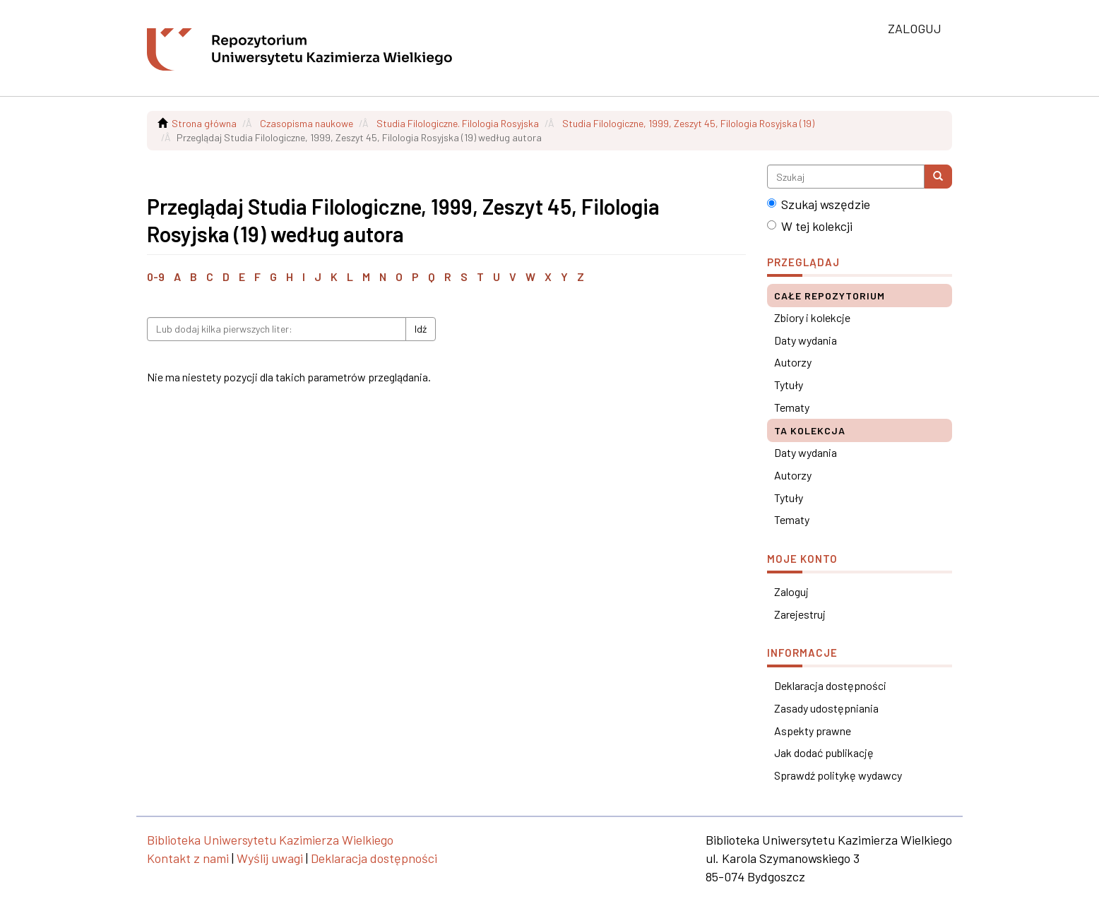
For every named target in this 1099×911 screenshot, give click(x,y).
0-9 (156, 276)
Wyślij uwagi (270, 858)
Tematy (791, 407)
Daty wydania (805, 340)
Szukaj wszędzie (818, 204)
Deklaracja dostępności (830, 685)
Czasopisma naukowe (306, 123)
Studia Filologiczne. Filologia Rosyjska (457, 123)
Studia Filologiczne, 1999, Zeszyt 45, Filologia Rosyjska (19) (688, 123)
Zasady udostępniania (826, 708)
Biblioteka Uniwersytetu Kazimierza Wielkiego (270, 839)
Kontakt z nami (188, 858)
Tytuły (788, 384)
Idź (421, 329)
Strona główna (204, 123)
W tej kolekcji (810, 226)
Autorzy (793, 362)
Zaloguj (791, 591)
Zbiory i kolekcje (812, 317)
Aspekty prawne (812, 730)
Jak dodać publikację (824, 752)
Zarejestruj (800, 614)
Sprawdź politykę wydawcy (838, 775)
